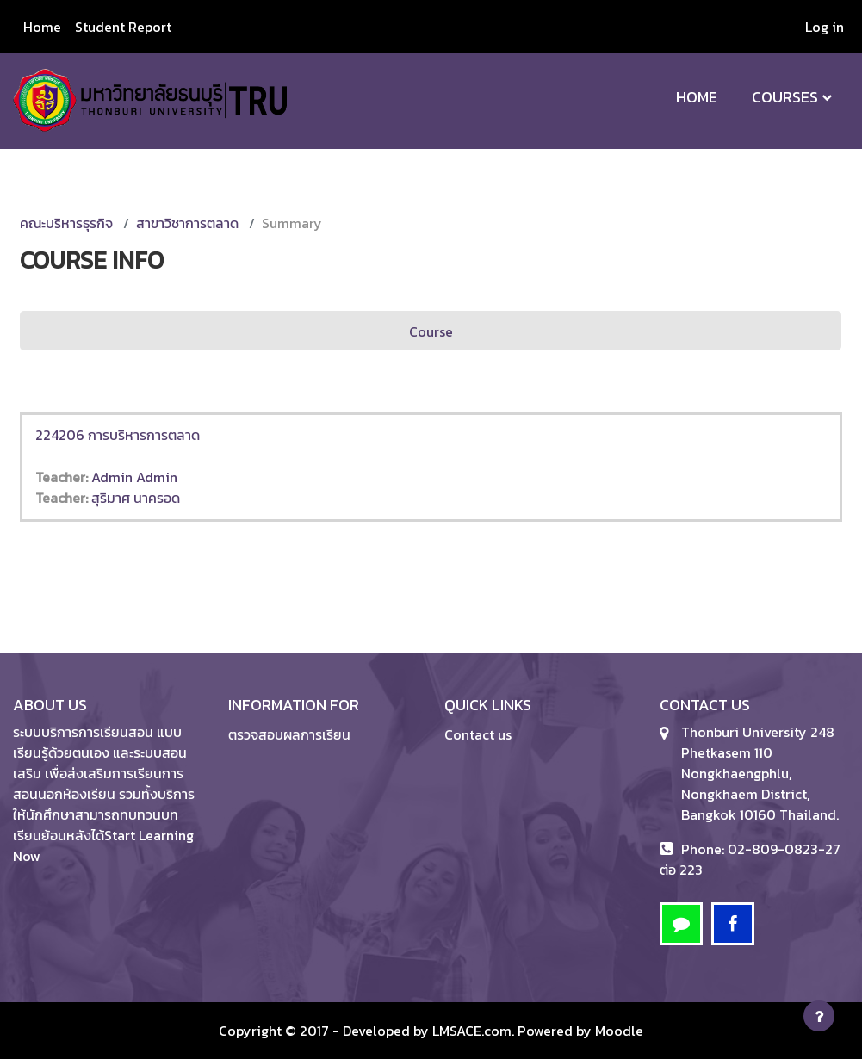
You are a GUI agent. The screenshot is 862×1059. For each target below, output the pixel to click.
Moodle (619, 1030)
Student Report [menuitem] (123, 26)
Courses (785, 96)
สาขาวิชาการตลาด (187, 223)
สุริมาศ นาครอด (135, 497)
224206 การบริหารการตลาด (117, 434)
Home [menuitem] (42, 26)
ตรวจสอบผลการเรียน (289, 734)
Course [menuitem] (431, 331)
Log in (824, 26)
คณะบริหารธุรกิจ (66, 223)
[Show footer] (818, 1015)
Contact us (478, 734)
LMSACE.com (472, 1030)
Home (696, 96)
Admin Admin (134, 477)
